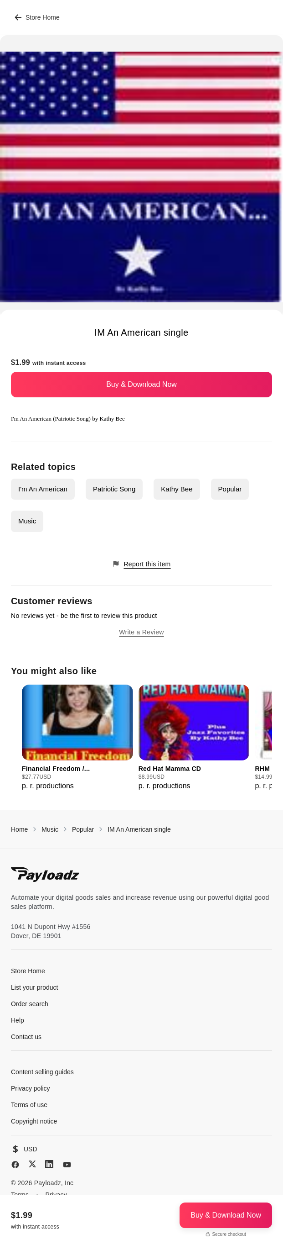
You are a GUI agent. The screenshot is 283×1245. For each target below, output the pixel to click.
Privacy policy (30, 1088)
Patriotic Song (114, 489)
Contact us (26, 1036)
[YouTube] (67, 1164)
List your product (34, 987)
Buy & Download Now (141, 384)
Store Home (37, 17)
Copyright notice (34, 1121)
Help (17, 1020)
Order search (29, 1004)
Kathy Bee (176, 489)
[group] (77, 738)
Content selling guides (42, 1072)
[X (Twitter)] (32, 1164)
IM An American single (139, 829)
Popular (230, 489)
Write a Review (141, 632)
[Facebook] (15, 1164)
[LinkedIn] (49, 1164)
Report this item (141, 564)
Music (27, 521)
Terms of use (29, 1104)
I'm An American (42, 489)
